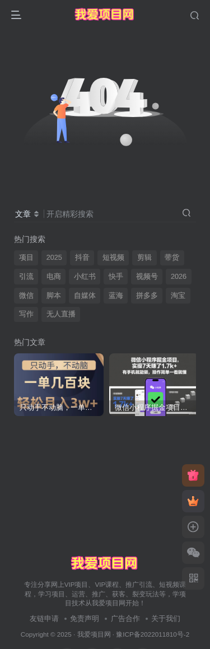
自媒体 (85, 296)
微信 (26, 296)
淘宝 (178, 296)
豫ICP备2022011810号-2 (152, 634)
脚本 (53, 296)
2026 (178, 277)
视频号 (147, 277)
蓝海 (116, 296)
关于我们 (165, 618)
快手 (116, 277)
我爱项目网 (94, 634)
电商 (53, 277)
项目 (26, 258)
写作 (26, 314)
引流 (26, 277)
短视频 (113, 258)
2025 (54, 258)
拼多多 (147, 296)
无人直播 (61, 314)
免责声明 (84, 618)
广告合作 (125, 618)
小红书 (85, 277)
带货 (172, 258)
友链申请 (44, 618)
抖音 (82, 258)
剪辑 (144, 258)
